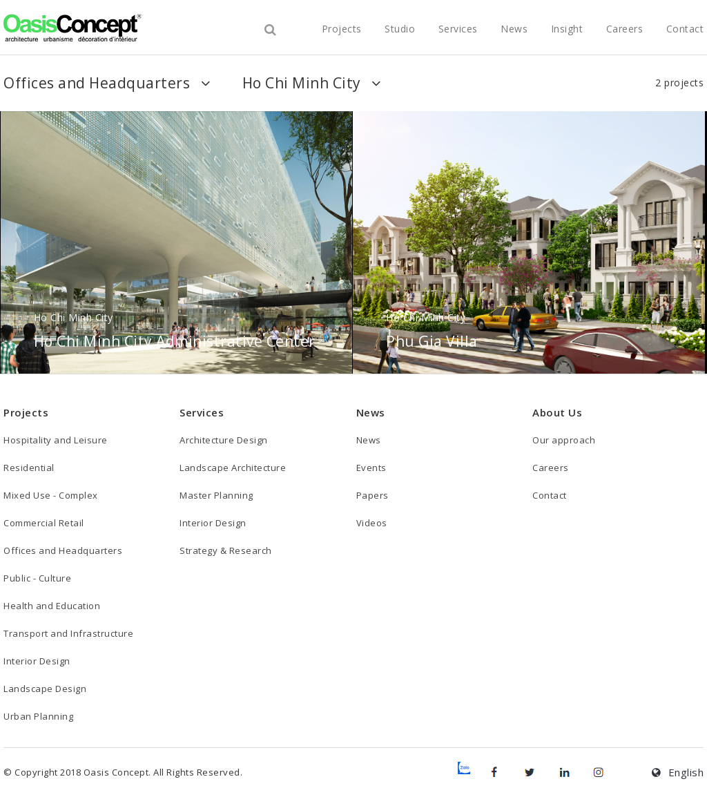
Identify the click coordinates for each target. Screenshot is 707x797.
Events (371, 467)
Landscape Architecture (233, 467)
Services (458, 28)
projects (342, 28)
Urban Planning (38, 716)
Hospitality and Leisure (55, 440)
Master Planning (216, 495)
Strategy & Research (226, 550)
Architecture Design (224, 440)
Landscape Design (44, 688)
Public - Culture (37, 578)
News (514, 28)
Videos (371, 523)
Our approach (563, 440)
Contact (685, 28)
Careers (624, 28)
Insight (567, 28)
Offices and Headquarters (62, 550)
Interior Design (36, 661)
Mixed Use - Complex (50, 495)
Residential (29, 467)
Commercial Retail (43, 523)
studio (400, 28)
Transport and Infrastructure (68, 633)
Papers (372, 495)
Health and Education (51, 605)
